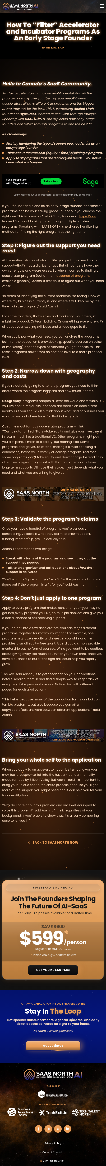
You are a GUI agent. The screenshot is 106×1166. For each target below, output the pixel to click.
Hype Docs (87, 216)
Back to (53, 842)
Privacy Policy (53, 1143)
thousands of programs (71, 275)
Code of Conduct (53, 1152)
